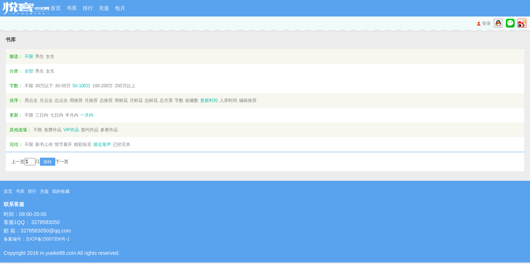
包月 (120, 8)
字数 (179, 100)
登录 (486, 23)
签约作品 (89, 129)
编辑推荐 (248, 100)
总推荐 (106, 100)
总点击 (61, 100)
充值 (104, 8)
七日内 (56, 115)
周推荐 (76, 100)
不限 (29, 56)
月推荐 (91, 100)
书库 (72, 8)
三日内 (41, 115)
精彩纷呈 (83, 144)
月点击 (46, 100)
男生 (39, 56)
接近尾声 (102, 144)
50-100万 (81, 85)
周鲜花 (121, 100)
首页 (56, 8)
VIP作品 (71, 129)
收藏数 (191, 100)
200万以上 (125, 85)
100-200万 (102, 85)
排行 (88, 8)
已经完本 (121, 144)
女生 (50, 56)
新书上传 (44, 144)
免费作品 (52, 129)
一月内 (86, 115)
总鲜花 (151, 100)
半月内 (71, 115)
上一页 (18, 162)
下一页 (71, 162)
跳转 (57, 162)
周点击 (31, 100)
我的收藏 (61, 192)
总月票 (166, 100)
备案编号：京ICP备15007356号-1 (37, 239)
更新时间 (209, 100)
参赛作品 (109, 129)
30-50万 (63, 85)
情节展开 (63, 144)
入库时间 (228, 100)
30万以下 (44, 85)
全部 (29, 71)
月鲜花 (136, 100)
